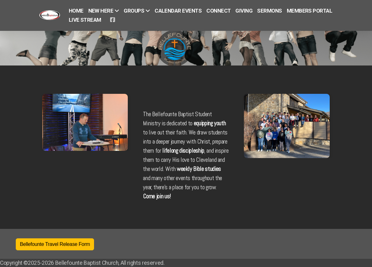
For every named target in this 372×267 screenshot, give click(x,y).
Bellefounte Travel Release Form (55, 244)
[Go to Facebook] (112, 20)
